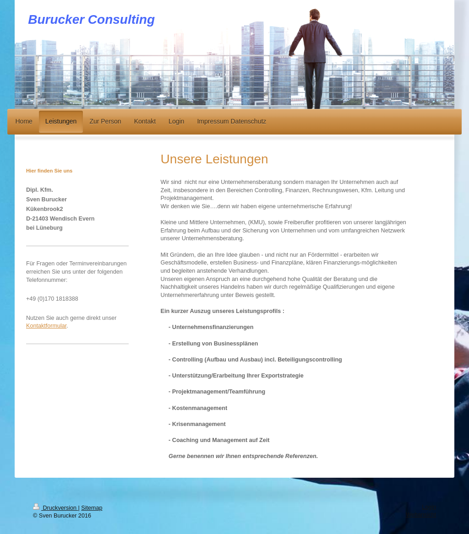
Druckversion (55, 508)
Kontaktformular (46, 326)
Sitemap (91, 508)
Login (429, 507)
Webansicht (421, 515)
